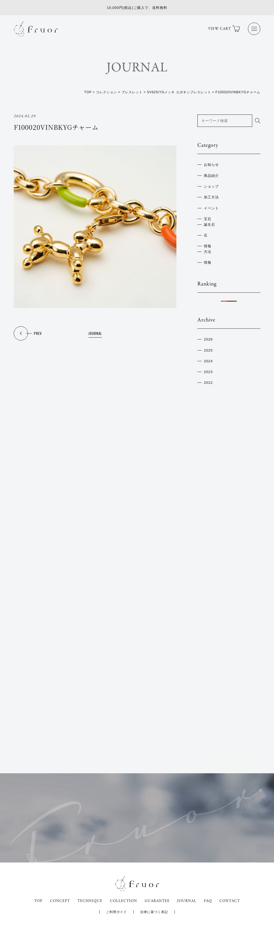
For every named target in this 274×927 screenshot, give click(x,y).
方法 (207, 252)
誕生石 (209, 225)
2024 (208, 361)
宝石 (207, 219)
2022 (208, 383)
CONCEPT (60, 901)
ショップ (211, 186)
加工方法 (211, 197)
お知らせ (211, 165)
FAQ (208, 901)
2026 (208, 339)
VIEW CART (224, 29)
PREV (38, 333)
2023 (208, 372)
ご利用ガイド (116, 912)
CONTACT (229, 901)
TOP (38, 901)
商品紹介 (211, 176)
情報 (207, 246)
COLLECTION (123, 901)
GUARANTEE (157, 901)
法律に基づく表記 (154, 912)
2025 (208, 350)
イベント (211, 208)
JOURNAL (95, 333)
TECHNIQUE (89, 901)
